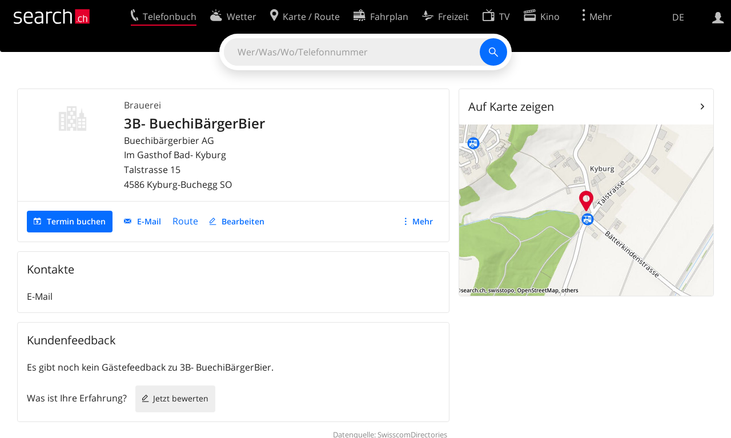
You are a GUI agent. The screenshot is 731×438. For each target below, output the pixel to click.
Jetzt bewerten (180, 398)
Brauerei (142, 105)
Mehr (422, 221)
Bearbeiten (243, 221)
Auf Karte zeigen (511, 106)
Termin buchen (76, 221)
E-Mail (149, 221)
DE (678, 17)
